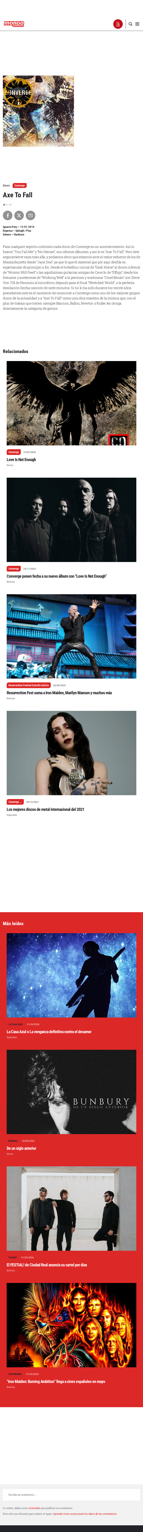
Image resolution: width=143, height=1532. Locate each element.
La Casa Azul (15, 1024)
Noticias (11, 581)
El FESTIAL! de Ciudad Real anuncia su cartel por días (47, 1265)
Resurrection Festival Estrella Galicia (29, 685)
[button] (118, 24)
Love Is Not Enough (21, 459)
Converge (19, 185)
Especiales (12, 815)
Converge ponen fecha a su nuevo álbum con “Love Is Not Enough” (57, 576)
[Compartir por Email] (30, 215)
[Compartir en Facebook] (7, 215)
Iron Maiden (15, 1374)
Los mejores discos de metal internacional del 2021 (45, 809)
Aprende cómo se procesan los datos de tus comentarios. (85, 1514)
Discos (10, 465)
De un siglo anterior (21, 1148)
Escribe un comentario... (22, 1495)
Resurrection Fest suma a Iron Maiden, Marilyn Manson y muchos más (59, 692)
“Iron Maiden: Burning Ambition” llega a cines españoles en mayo (56, 1381)
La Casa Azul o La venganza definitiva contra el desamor (49, 1031)
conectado (34, 1508)
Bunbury (13, 1140)
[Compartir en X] (19, 215)
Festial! (13, 1257)
